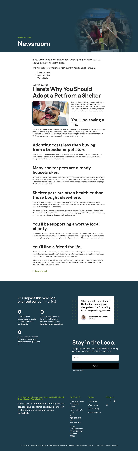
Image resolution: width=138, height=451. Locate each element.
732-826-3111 (75, 422)
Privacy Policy (99, 445)
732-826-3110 (75, 418)
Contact (73, 426)
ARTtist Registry (94, 412)
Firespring (90, 445)
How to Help (93, 401)
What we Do (93, 405)
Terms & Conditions (111, 445)
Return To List (40, 271)
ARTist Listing (93, 408)
